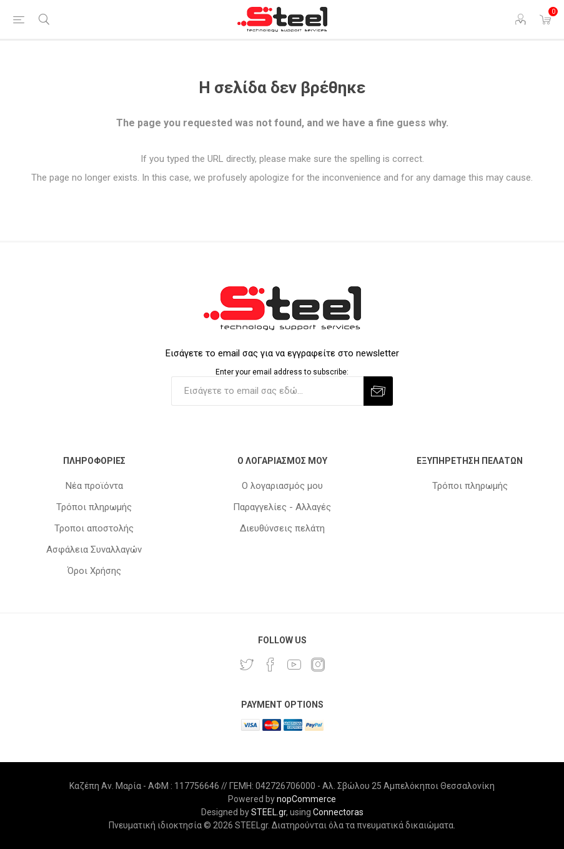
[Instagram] (318, 665)
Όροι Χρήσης (94, 570)
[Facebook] (270, 665)
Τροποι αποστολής (94, 528)
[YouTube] (294, 665)
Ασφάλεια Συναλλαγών (94, 549)
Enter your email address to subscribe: (282, 372)
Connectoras (338, 812)
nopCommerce (306, 799)
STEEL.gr (268, 812)
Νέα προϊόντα (94, 485)
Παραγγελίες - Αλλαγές (282, 507)
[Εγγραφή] (267, 391)
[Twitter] (247, 665)
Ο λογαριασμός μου (282, 485)
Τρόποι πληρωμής (94, 507)
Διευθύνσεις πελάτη (282, 528)
